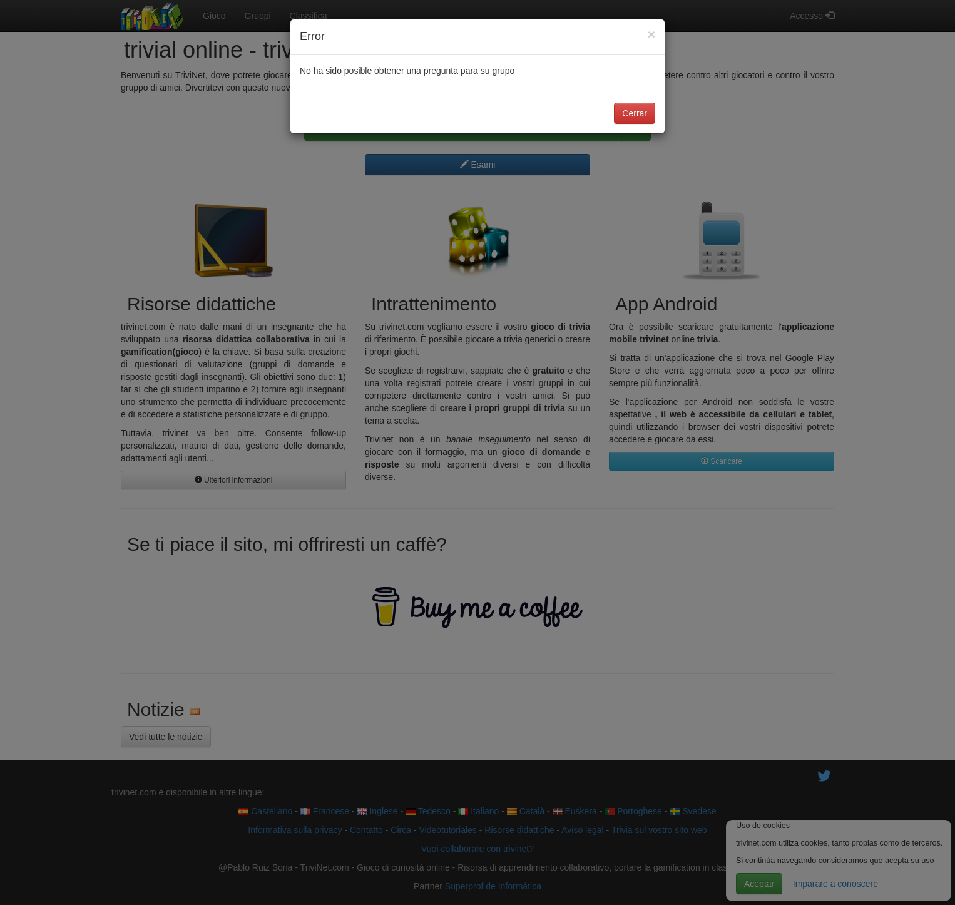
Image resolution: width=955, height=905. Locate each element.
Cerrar (634, 113)
